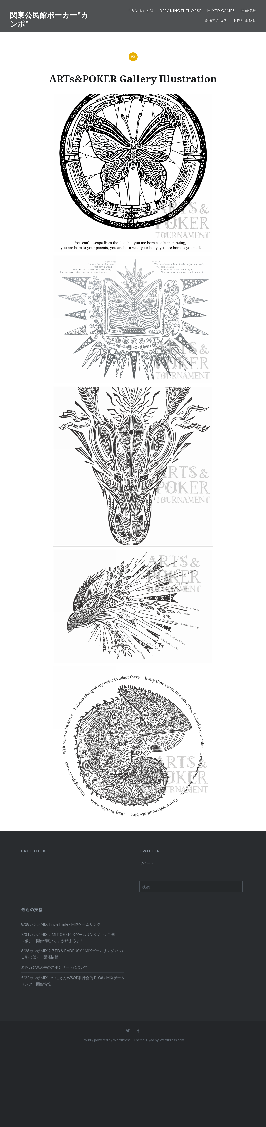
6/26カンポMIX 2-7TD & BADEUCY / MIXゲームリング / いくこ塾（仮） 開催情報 (72, 953)
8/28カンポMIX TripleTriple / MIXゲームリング (61, 924)
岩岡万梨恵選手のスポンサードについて (54, 967)
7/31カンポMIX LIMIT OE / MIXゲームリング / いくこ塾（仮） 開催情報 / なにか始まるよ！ (68, 937)
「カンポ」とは (140, 10)
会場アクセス (216, 20)
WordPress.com (171, 1040)
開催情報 (248, 10)
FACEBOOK (33, 850)
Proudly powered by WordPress (106, 1040)
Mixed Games (221, 10)
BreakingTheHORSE (181, 10)
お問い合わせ (244, 20)
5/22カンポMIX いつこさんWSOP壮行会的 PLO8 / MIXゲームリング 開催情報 (72, 980)
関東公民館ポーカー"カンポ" (49, 19)
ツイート (146, 863)
